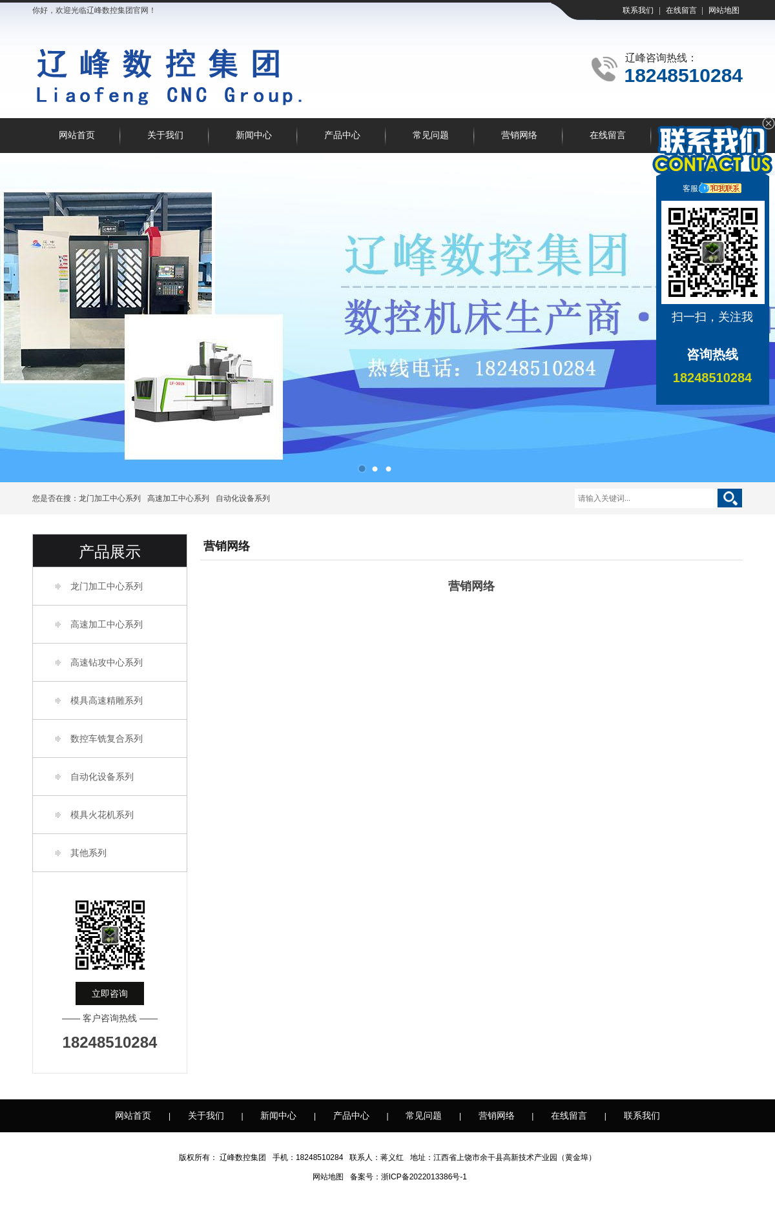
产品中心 (342, 135)
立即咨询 (110, 993)
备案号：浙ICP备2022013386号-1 (408, 1176)
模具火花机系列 (102, 815)
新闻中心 (254, 135)
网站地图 (723, 10)
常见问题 (431, 135)
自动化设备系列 (243, 498)
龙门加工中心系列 (110, 498)
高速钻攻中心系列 (106, 662)
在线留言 (681, 10)
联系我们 (638, 10)
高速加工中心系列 (178, 498)
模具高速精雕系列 (106, 700)
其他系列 (88, 853)
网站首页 (77, 135)
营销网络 (519, 135)
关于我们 (165, 135)
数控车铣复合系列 (106, 738)
